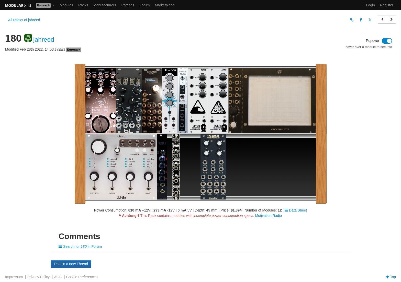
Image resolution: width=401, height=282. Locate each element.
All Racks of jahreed (24, 20)
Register (386, 5)
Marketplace (164, 5)
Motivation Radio (268, 216)
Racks (83, 5)
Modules (66, 5)
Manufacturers (104, 5)
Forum (144, 5)
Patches (127, 5)
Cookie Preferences (82, 277)
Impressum (14, 277)
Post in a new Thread (71, 264)
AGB (58, 277)
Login (370, 5)
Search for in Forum (80, 246)
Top (391, 277)
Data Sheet (296, 210)
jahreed (43, 39)
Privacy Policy (38, 277)
